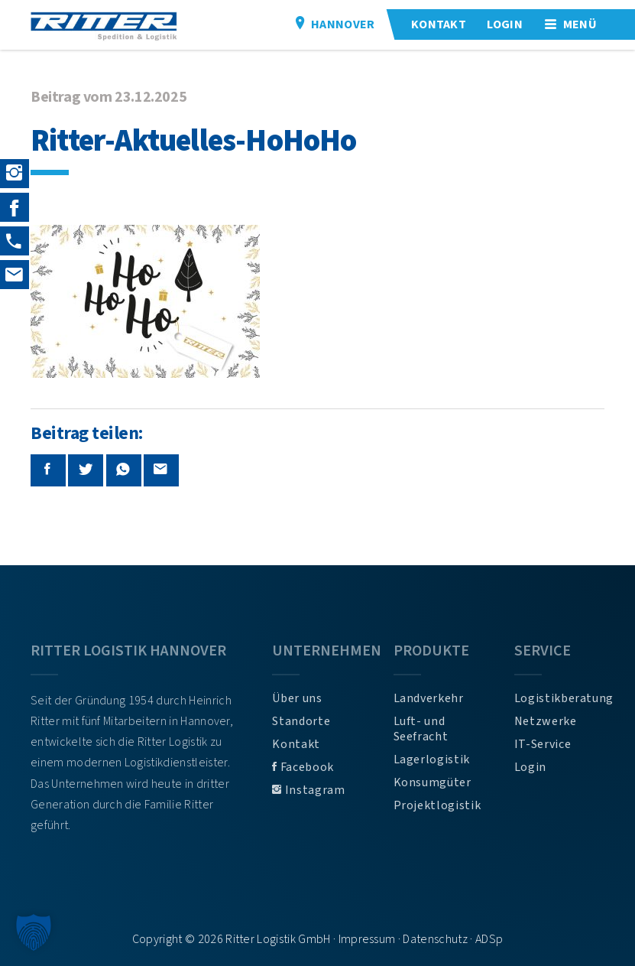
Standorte (301, 721)
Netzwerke (545, 721)
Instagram (308, 790)
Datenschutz (435, 939)
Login (530, 767)
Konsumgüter (432, 782)
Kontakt (295, 744)
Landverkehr (429, 698)
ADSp (489, 939)
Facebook (302, 767)
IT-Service (542, 744)
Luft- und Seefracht (421, 729)
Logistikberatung (559, 698)
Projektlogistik (437, 805)
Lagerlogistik (432, 759)
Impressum (367, 939)
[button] (33, 932)
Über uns (297, 698)
